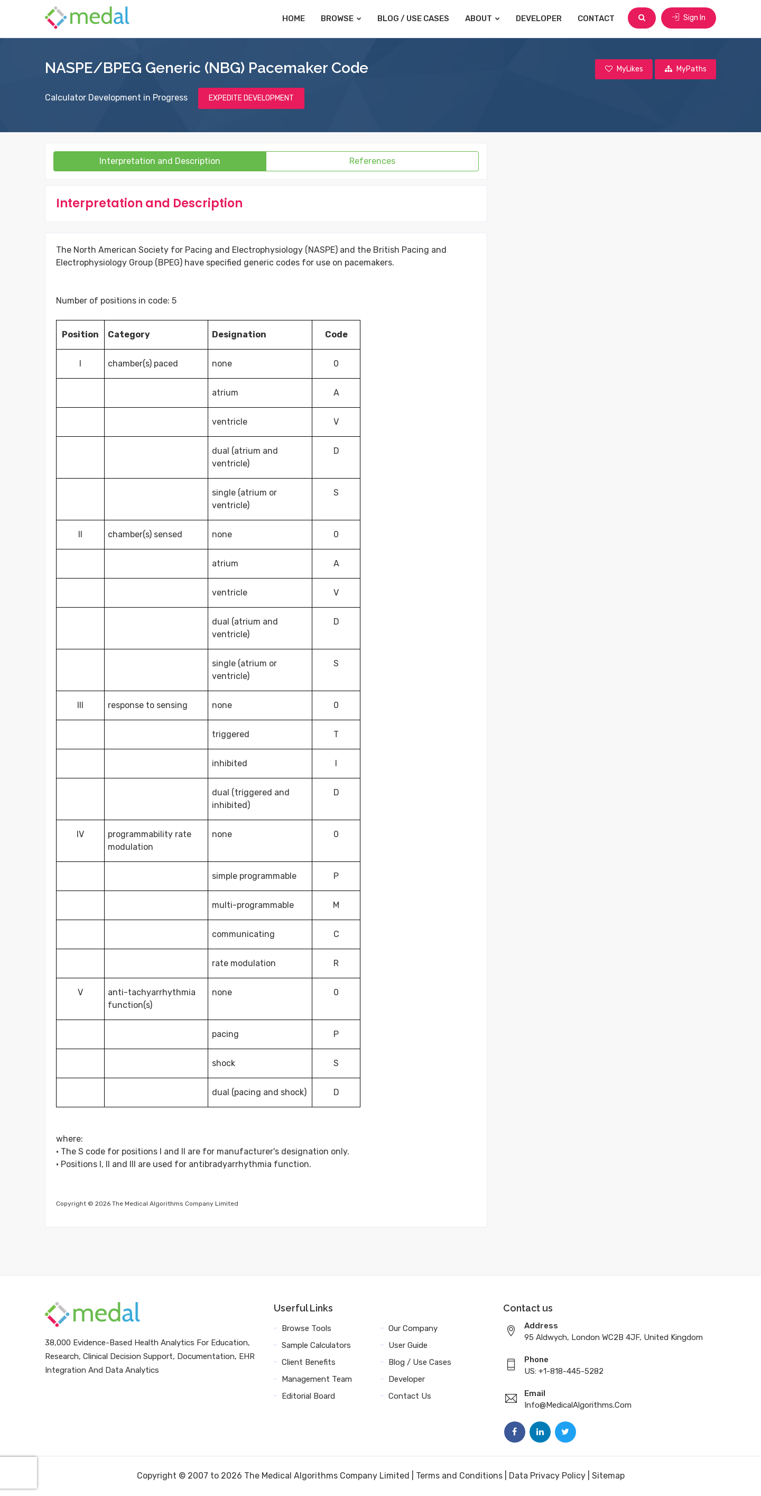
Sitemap (608, 1476)
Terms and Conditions (459, 1476)
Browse (342, 18)
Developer (540, 18)
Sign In (689, 18)
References (372, 162)
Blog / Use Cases (414, 18)
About (483, 18)
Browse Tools (306, 1329)
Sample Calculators (316, 1346)
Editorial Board (308, 1396)
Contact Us (409, 1396)
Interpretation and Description (159, 162)
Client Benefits (309, 1362)
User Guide (408, 1346)
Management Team (317, 1379)
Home (294, 18)
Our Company (413, 1329)
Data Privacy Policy (547, 1476)
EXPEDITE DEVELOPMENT (251, 98)
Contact (597, 18)
